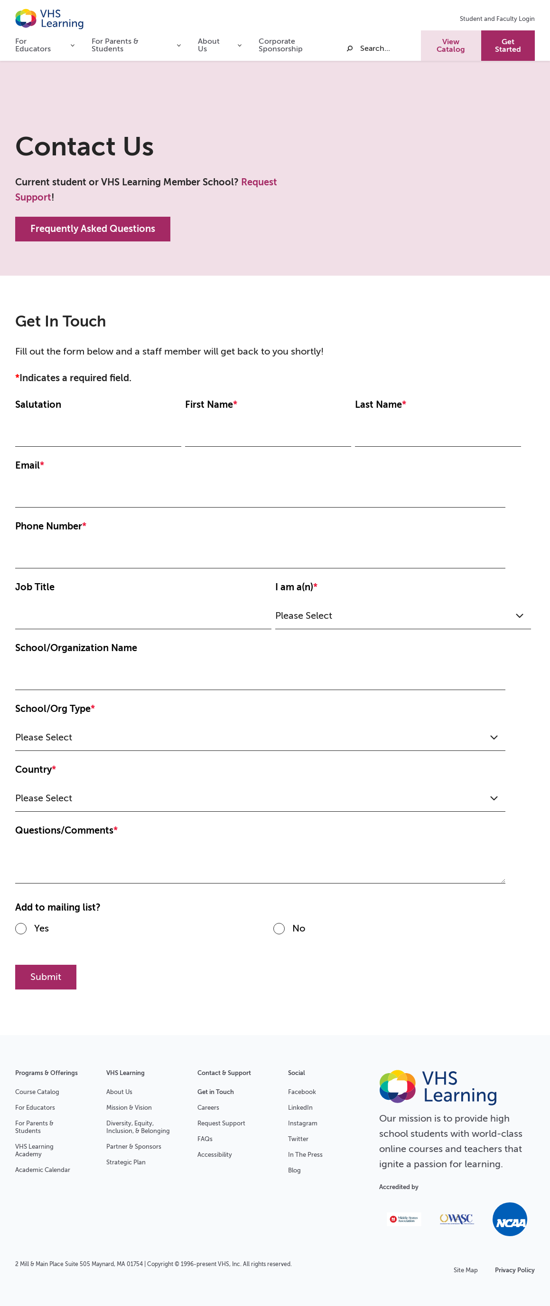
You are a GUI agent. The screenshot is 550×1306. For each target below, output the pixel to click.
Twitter (298, 1139)
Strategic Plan (126, 1162)
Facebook (302, 1091)
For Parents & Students (34, 1127)
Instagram (302, 1123)
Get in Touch (215, 1091)
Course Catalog (37, 1091)
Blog (294, 1170)
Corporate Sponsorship (281, 45)
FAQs (205, 1139)
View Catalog (451, 46)
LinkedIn (300, 1107)
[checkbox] (273, 932)
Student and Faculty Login (497, 19)
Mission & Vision (129, 1107)
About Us (119, 1091)
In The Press (305, 1154)
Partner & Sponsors (133, 1146)
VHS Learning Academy (34, 1150)
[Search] (383, 49)
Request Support (221, 1123)
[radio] (144, 932)
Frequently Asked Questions (92, 228)
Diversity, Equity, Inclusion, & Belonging (138, 1127)
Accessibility (214, 1154)
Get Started (508, 46)
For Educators (35, 1107)
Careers (208, 1107)
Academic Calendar (42, 1169)
